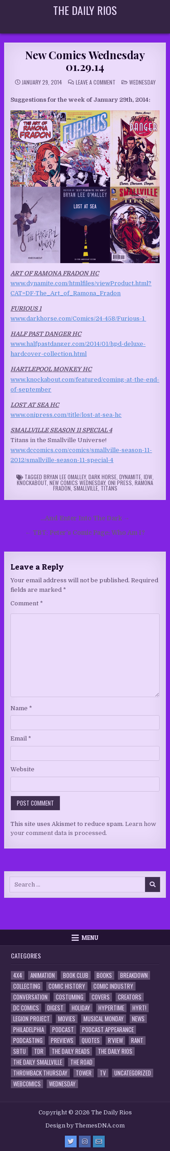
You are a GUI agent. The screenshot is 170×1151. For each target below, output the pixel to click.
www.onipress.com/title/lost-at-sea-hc (65, 414)
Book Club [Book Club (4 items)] (75, 975)
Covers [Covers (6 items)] (101, 997)
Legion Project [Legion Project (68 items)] (31, 1018)
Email (20, 738)
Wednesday (142, 82)
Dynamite (130, 477)
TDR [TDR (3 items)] (39, 1051)
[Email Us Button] (99, 1141)
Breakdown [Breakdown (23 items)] (134, 975)
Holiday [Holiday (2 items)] (81, 1008)
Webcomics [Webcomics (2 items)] (27, 1084)
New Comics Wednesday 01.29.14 (85, 60)
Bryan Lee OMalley (65, 477)
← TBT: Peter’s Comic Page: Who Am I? (85, 532)
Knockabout (32, 482)
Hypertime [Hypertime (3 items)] (111, 1008)
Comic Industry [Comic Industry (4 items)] (113, 986)
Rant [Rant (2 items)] (137, 1040)
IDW (148, 477)
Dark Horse (102, 477)
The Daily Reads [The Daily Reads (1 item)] (71, 1051)
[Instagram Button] (85, 1141)
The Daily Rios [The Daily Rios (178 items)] (115, 1051)
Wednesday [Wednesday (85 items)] (62, 1084)
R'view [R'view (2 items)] (115, 1040)
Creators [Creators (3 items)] (129, 997)
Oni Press (120, 482)
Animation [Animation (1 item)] (42, 975)
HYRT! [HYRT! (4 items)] (139, 1008)
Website (22, 769)
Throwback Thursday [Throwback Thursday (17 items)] (40, 1073)
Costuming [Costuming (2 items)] (69, 997)
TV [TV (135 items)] (103, 1073)
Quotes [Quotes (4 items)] (91, 1040)
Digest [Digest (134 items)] (55, 1008)
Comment (26, 603)
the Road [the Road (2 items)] (81, 1062)
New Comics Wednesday (77, 482)
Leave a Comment (96, 82)
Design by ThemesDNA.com (85, 1126)
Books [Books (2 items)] (104, 975)
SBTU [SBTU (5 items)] (19, 1051)
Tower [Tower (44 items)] (84, 1073)
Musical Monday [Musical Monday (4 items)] (103, 1018)
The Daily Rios (85, 10)
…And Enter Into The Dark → (85, 518)
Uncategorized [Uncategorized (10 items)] (132, 1073)
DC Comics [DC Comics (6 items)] (26, 1008)
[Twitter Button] (71, 1141)
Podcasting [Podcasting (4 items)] (28, 1040)
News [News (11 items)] (138, 1018)
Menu (90, 937)
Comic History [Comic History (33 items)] (67, 986)
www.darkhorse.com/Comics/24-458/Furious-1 (78, 318)
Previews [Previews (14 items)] (62, 1040)
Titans (109, 488)
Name (21, 708)
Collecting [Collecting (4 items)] (26, 986)
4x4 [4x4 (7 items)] (17, 975)
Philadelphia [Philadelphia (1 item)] (28, 1029)
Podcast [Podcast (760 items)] (63, 1029)
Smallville (85, 488)
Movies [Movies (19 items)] (66, 1018)
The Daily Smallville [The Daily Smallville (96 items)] (37, 1062)
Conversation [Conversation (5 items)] (30, 997)
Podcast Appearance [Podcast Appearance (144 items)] (108, 1029)
